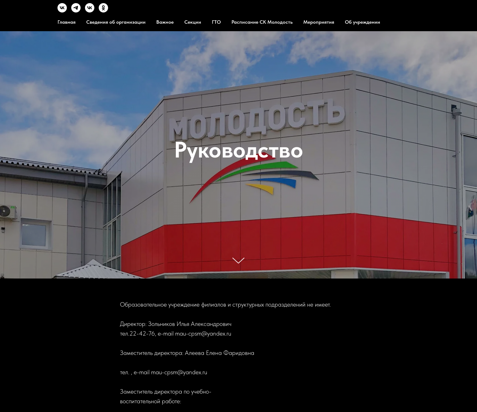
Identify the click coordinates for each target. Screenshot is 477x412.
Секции (192, 22)
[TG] (76, 10)
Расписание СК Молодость (262, 22)
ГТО (216, 22)
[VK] (62, 10)
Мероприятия (318, 22)
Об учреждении (362, 22)
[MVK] (89, 10)
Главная (66, 22)
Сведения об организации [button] (116, 22)
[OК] (103, 10)
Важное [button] (165, 22)
